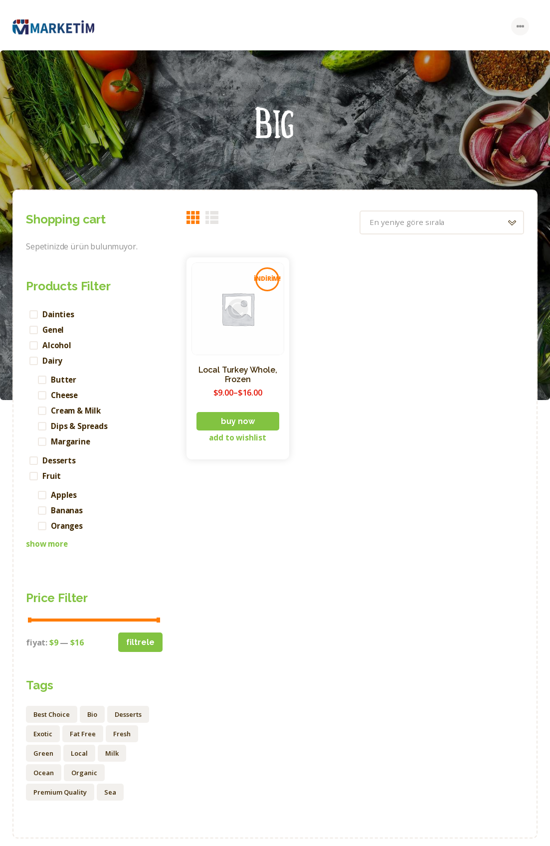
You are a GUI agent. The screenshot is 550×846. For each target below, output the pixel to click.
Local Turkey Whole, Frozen (237, 375)
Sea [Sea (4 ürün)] (110, 799)
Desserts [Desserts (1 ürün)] (128, 721)
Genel (54, 330)
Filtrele (140, 649)
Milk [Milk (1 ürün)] (112, 760)
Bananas (68, 516)
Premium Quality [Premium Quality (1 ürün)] (60, 799)
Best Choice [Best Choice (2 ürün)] (51, 721)
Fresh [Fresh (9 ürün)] (122, 740)
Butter (64, 381)
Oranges (68, 532)
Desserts (60, 464)
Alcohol (57, 346)
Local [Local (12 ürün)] (79, 760)
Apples (64, 500)
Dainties (59, 314)
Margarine (72, 445)
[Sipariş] (438, 222)
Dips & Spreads (80, 429)
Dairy (53, 362)
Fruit (52, 480)
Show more (48, 550)
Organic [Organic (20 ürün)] (84, 779)
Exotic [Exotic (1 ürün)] (42, 740)
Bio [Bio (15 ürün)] (92, 721)
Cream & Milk (78, 413)
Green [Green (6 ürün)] (43, 760)
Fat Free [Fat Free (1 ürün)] (83, 740)
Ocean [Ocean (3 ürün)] (43, 779)
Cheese (65, 397)
